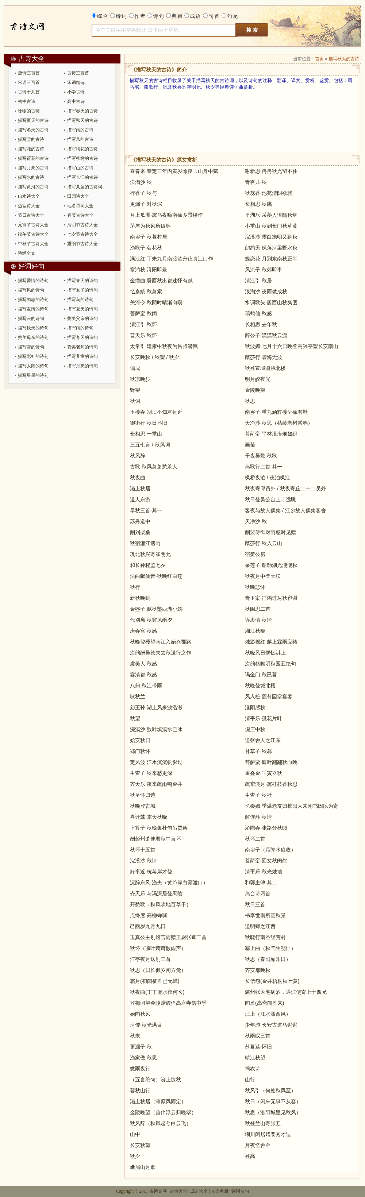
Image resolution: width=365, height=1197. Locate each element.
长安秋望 (140, 1145)
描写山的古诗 (80, 167)
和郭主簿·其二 (261, 882)
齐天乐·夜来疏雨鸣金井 (156, 784)
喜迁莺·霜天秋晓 (148, 817)
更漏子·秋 (141, 1047)
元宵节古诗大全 (33, 224)
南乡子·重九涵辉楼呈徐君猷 (276, 412)
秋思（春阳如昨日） (268, 959)
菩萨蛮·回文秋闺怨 (266, 861)
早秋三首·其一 (146, 510)
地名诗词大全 (80, 205)
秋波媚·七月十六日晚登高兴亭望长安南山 (291, 346)
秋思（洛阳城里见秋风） (273, 1112)
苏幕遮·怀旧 (258, 1047)
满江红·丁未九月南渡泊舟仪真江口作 (171, 259)
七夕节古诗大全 (82, 234)
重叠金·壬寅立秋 (263, 773)
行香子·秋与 (143, 193)
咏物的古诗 (29, 110)
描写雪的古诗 (31, 139)
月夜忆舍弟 (257, 1145)
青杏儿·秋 (256, 182)
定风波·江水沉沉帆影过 (156, 762)
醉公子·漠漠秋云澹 (266, 335)
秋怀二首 (255, 839)
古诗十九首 (29, 91)
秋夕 (135, 1156)
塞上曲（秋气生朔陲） (270, 948)
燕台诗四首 (257, 893)
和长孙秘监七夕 (148, 565)
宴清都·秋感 (143, 674)
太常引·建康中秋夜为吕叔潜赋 (164, 346)
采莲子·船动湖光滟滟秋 (271, 565)
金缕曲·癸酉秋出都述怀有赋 (161, 280)
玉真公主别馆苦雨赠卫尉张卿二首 (168, 937)
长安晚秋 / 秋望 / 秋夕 (154, 357)
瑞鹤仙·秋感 (258, 313)
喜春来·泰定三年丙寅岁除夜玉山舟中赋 (174, 171)
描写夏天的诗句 (82, 309)
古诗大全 (36, 26)
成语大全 (199, 1191)
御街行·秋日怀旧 (148, 423)
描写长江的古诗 (82, 177)
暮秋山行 (140, 1090)
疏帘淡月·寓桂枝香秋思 (271, 784)
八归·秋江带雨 (146, 685)
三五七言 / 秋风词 (150, 445)
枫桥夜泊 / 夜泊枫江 (267, 477)
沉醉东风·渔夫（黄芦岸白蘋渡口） (169, 882)
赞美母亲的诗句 (33, 337)
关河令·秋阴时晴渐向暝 (156, 302)
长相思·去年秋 (261, 324)
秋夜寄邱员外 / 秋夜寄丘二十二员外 (285, 488)
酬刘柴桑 (140, 532)
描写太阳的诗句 (33, 365)
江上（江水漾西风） (268, 1014)
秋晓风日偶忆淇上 (265, 653)
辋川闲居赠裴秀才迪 (268, 1134)
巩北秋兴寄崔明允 (150, 554)
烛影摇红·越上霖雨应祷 (271, 642)
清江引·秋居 (258, 280)
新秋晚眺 (140, 598)
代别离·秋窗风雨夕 (151, 620)
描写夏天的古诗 (33, 120)
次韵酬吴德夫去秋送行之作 (160, 653)
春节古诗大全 (80, 215)
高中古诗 (76, 101)
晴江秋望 (255, 1058)
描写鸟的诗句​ (80, 299)
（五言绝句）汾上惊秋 (155, 1079)
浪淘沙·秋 (141, 182)
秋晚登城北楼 (260, 685)
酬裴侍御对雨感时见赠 (270, 532)
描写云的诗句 (31, 318)
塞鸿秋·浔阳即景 (148, 270)
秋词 (135, 401)
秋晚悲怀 (255, 587)
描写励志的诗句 (33, 299)
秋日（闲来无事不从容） (273, 1101)
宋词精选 (76, 82)
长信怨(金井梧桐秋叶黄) (272, 981)
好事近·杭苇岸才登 (151, 871)
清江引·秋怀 (143, 324)
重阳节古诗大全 (82, 243)
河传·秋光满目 (146, 1025)
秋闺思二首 (257, 609)
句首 (214, 16)
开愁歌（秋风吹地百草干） (160, 904)
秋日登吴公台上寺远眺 (270, 499)
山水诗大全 (29, 196)
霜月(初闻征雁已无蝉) (154, 981)
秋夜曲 (137, 477)
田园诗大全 (78, 196)
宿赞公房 (255, 554)
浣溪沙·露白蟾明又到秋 (271, 237)
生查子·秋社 (258, 795)
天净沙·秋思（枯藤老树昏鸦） (279, 423)
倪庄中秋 (255, 729)
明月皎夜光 (257, 379)
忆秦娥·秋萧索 (146, 291)
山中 (135, 1134)
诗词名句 (240, 1191)
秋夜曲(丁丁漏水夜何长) (157, 992)
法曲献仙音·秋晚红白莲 (156, 576)
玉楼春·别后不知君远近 (156, 412)
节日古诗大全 (31, 215)
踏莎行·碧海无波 (263, 357)
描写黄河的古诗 (33, 186)
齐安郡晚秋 (257, 970)
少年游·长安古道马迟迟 (271, 1025)
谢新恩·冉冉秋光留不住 (271, 171)
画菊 (250, 445)
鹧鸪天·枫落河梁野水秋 (271, 248)
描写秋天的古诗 (82, 120)
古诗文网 (158, 1191)
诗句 (159, 16)
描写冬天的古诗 (33, 129)
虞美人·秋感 (143, 664)
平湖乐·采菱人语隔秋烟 (271, 215)
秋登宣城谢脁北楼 (265, 368)
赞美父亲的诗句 (82, 318)
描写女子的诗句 (82, 290)
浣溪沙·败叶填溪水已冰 (156, 729)
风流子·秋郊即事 (263, 270)
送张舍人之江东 (263, 740)
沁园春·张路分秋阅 (266, 828)
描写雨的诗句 (80, 328)
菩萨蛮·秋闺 (143, 313)
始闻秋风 (140, 1014)
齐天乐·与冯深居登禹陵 (156, 893)
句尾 (233, 16)
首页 (319, 58)
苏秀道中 (140, 521)
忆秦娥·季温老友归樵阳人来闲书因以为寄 (291, 806)
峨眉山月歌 (142, 1167)
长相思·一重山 (146, 434)
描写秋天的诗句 (33, 328)
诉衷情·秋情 (258, 620)
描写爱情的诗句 (33, 280)
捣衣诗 (252, 1068)
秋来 (135, 1036)
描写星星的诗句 (33, 375)
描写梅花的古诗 (82, 148)
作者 (140, 16)
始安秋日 (140, 740)
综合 (103, 16)
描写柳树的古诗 (82, 158)
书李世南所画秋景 (265, 915)
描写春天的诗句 (82, 280)
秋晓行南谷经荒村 (265, 937)
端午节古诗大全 (33, 234)
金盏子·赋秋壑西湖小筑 (156, 609)
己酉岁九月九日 (148, 926)
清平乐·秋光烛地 (263, 871)
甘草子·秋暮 (258, 751)
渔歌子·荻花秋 (146, 248)
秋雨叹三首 (257, 1036)
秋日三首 (255, 904)
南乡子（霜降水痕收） (270, 850)
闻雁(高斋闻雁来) (264, 1003)
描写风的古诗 (80, 139)
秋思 (250, 401)
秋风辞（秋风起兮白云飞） (160, 1123)
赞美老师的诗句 (82, 347)
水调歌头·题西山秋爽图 (271, 302)
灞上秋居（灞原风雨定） (158, 1101)
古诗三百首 (78, 73)
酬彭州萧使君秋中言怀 (155, 839)
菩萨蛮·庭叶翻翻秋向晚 (271, 762)
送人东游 (140, 499)
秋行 (135, 587)
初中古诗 (26, 101)
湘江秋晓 (255, 631)
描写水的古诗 (31, 177)
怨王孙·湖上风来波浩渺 (156, 707)
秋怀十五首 (142, 850)
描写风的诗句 (31, 290)
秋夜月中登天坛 (263, 576)
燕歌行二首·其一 (263, 467)
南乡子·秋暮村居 (148, 237)
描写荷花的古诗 (33, 158)
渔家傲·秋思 (143, 1058)
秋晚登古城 (142, 806)
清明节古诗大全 (82, 224)
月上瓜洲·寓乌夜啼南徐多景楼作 (166, 215)
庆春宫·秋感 (143, 631)
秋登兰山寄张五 (263, 1123)
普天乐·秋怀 (143, 335)
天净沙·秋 (256, 521)
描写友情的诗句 (33, 309)
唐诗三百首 (29, 73)
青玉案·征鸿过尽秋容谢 (271, 598)
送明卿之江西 (260, 926)
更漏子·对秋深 (146, 204)
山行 (250, 1079)
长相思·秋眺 (258, 204)
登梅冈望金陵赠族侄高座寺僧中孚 (168, 1003)
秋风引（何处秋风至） (270, 1090)
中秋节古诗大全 (33, 243)
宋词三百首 (29, 82)
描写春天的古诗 (82, 110)
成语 (195, 16)
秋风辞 (137, 456)
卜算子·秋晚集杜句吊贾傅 (159, 828)
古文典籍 (219, 1191)
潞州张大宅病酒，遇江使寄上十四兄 (286, 992)
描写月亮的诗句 (82, 365)
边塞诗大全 (29, 205)
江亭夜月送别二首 (150, 959)
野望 (135, 390)
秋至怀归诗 (142, 795)
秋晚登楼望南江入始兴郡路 (160, 642)
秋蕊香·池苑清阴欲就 (268, 193)
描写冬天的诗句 (82, 337)
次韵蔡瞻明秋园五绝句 (270, 664)
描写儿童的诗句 (82, 356)
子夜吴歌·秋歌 (261, 456)
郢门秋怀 (140, 751)
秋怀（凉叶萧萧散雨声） (158, 948)
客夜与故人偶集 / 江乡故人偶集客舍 (285, 510)
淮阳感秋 (255, 707)
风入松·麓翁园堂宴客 (268, 696)
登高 (250, 1156)
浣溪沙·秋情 (143, 861)
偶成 (135, 368)
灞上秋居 (140, 488)
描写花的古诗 (31, 148)
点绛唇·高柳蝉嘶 (148, 915)
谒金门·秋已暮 (261, 674)
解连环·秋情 (258, 817)
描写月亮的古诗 (33, 167)
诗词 (121, 16)
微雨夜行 (140, 1068)
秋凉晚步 (140, 379)
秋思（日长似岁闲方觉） (158, 970)
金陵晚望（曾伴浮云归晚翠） (163, 1112)
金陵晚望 (255, 390)
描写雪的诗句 (31, 347)
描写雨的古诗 (80, 129)
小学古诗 (76, 91)
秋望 (135, 718)
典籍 (177, 16)
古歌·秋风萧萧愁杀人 (153, 467)
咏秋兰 (137, 696)
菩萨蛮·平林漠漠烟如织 (271, 434)
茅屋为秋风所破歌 (150, 226)
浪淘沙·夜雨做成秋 (266, 291)
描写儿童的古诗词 (84, 186)
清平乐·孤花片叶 (263, 718)
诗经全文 (26, 253)
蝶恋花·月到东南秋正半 (271, 259)
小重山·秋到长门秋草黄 (271, 226)
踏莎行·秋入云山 (263, 543)
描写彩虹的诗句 (33, 356)
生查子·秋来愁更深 (151, 773)
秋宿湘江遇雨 (145, 543)
